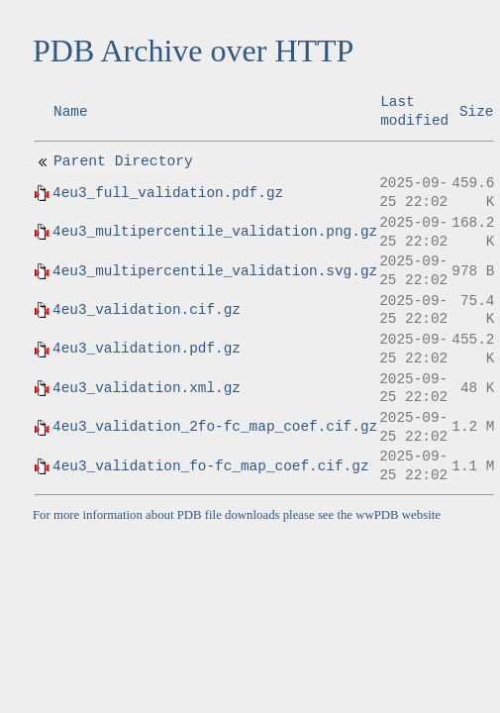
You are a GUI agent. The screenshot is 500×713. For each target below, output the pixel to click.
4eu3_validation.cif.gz (146, 310)
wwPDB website (398, 515)
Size (476, 112)
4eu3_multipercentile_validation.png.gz (214, 232)
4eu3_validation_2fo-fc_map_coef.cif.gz (214, 427)
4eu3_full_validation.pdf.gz (167, 193)
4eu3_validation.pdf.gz (146, 348)
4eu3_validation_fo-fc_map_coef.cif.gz (210, 466)
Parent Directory (123, 161)
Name (70, 112)
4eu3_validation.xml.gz (146, 388)
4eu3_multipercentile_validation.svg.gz (214, 271)
